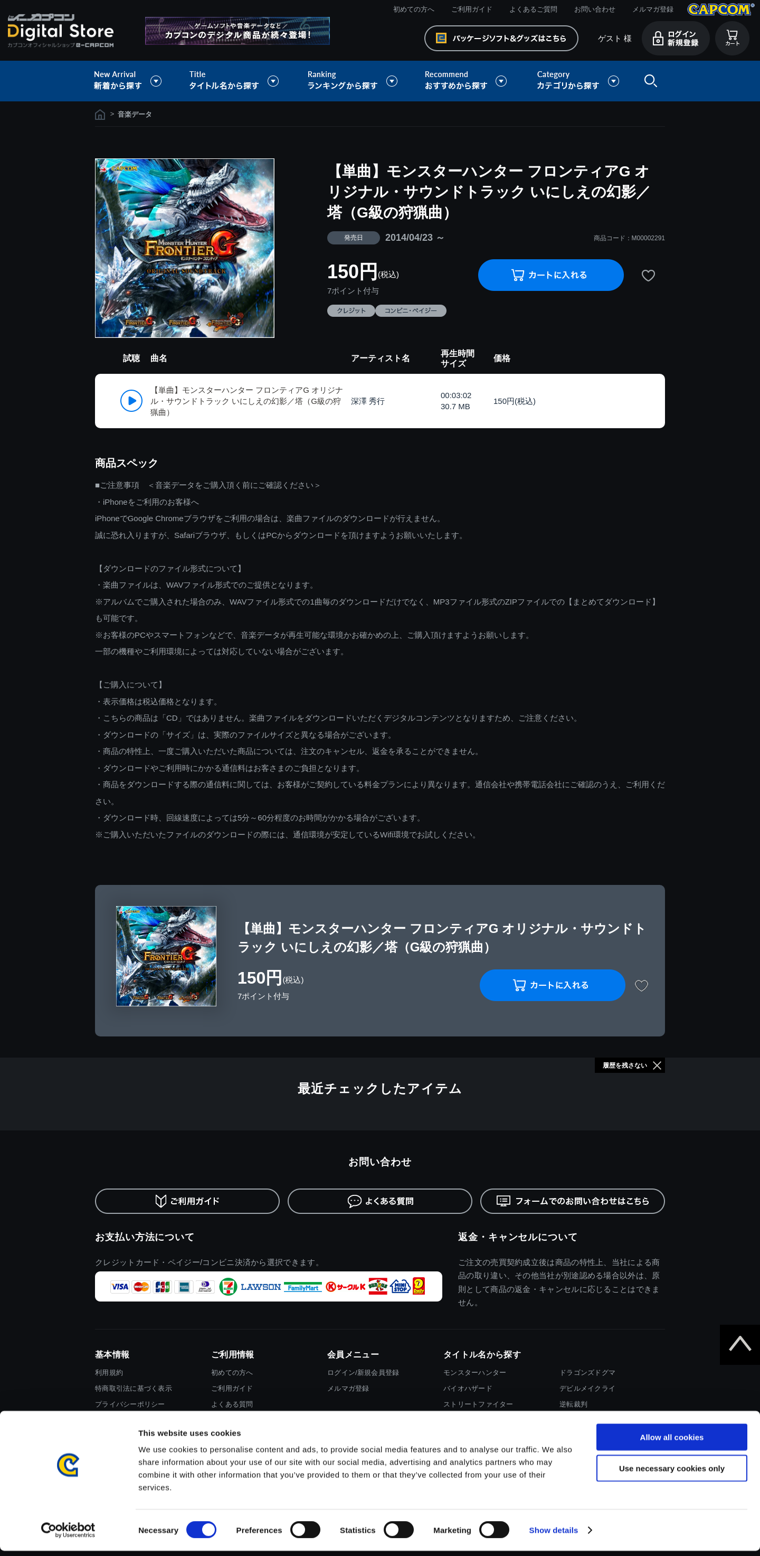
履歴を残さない (625, 1065)
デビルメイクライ (587, 1388)
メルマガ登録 (652, 9)
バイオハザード (467, 1388)
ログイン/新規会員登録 (363, 1372)
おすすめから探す (467, 81)
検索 (648, 81)
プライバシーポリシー (130, 1404)
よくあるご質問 (533, 9)
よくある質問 (232, 1404)
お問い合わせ (594, 9)
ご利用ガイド (471, 9)
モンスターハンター (474, 1372)
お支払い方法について (145, 1237)
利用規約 (109, 1372)
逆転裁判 (573, 1404)
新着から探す (135, 81)
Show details (553, 1535)
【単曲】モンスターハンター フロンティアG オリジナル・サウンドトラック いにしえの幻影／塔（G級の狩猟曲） (246, 401)
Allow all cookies (672, 1442)
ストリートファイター (478, 1404)
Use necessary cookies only (672, 1473)
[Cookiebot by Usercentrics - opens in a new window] (68, 1535)
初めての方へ (413, 9)
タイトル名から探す (235, 81)
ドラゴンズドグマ (587, 1372)
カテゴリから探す (577, 81)
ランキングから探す (353, 81)
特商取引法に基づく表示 (133, 1388)
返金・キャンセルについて (518, 1237)
